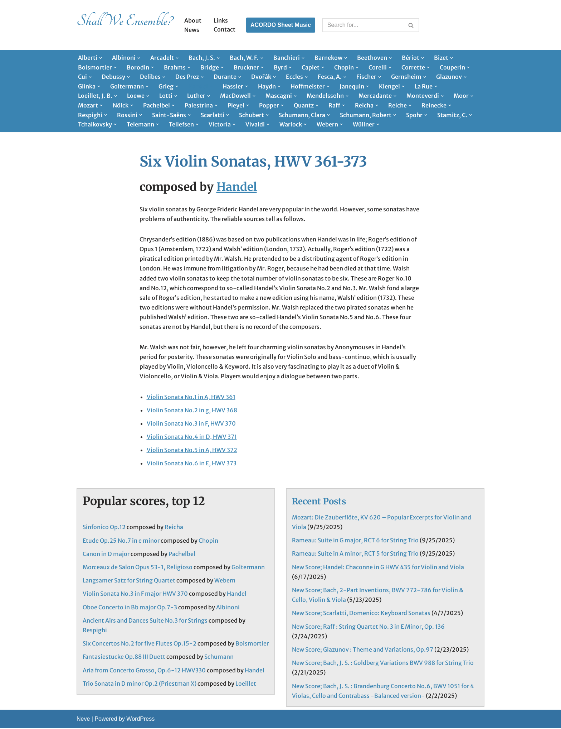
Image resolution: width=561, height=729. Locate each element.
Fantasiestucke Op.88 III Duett (124, 657)
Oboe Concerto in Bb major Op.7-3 (130, 608)
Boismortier (252, 644)
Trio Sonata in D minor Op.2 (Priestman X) (139, 684)
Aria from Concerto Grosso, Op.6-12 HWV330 (144, 671)
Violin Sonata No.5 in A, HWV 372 (192, 450)
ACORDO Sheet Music (280, 25)
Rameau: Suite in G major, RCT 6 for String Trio (355, 541)
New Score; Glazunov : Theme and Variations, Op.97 (362, 650)
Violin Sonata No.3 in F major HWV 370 (135, 594)
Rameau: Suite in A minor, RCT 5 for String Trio (355, 554)
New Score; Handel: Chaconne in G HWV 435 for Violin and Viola (378, 568)
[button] (100, 58)
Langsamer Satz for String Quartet (129, 581)
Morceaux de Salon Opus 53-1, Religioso (137, 568)
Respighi (95, 631)
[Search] (362, 25)
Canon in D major (106, 554)
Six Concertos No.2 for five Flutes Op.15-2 (139, 644)
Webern (224, 581)
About (192, 20)
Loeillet (245, 684)
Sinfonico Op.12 (104, 528)
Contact (224, 29)
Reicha (174, 528)
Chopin (208, 541)
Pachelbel (182, 554)
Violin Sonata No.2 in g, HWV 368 (192, 410)
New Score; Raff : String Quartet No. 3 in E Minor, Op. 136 (368, 627)
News (191, 29)
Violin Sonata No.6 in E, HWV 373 (191, 463)
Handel (236, 187)
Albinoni (228, 608)
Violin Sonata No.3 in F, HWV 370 (191, 424)
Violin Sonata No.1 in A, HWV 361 (191, 397)
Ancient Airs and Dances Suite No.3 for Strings (145, 621)
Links (221, 20)
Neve (83, 720)
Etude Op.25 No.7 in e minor (121, 541)
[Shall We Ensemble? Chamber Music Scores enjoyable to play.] (124, 25)
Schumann (219, 657)
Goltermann (248, 568)
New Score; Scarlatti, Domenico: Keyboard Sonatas (361, 614)
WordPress (140, 720)
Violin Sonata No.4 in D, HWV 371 (192, 437)
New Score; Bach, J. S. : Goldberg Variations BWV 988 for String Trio (383, 663)
